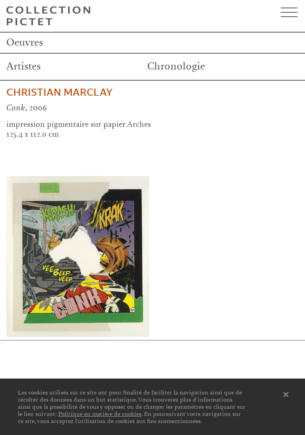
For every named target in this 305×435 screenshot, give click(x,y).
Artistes (23, 66)
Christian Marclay (59, 92)
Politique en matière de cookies (99, 414)
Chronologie (176, 66)
